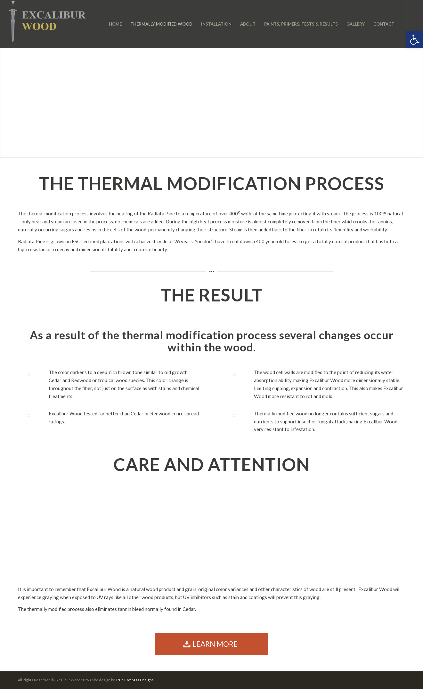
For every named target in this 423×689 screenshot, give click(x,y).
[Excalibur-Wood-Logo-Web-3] (47, 24)
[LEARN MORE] (211, 644)
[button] (414, 39)
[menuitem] (115, 24)
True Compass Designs (135, 680)
